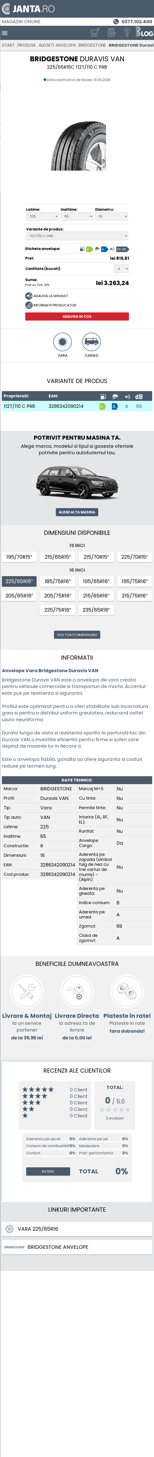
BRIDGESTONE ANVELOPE (46, 1247)
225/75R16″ (57, 609)
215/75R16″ (135, 595)
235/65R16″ (96, 609)
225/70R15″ (134, 557)
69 (139, 406)
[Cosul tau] (95, 33)
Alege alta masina (77, 512)
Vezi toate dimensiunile (77, 634)
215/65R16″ (96, 595)
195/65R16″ (96, 581)
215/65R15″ (58, 557)
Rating (48, 1171)
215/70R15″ (96, 557)
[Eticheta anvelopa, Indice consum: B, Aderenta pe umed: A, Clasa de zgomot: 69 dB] (104, 249)
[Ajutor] (127, 33)
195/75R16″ (135, 581)
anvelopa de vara (98, 680)
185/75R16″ (58, 581)
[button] (111, 33)
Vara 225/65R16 (31, 1229)
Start (8, 45)
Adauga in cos (77, 316)
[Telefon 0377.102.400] (132, 21)
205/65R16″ (19, 595)
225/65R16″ (19, 581)
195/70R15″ (19, 557)
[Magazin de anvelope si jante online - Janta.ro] (77, 9)
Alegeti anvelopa (57, 45)
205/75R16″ (57, 595)
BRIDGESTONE (92, 45)
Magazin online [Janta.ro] (21, 21)
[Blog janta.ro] (144, 33)
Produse (27, 45)
